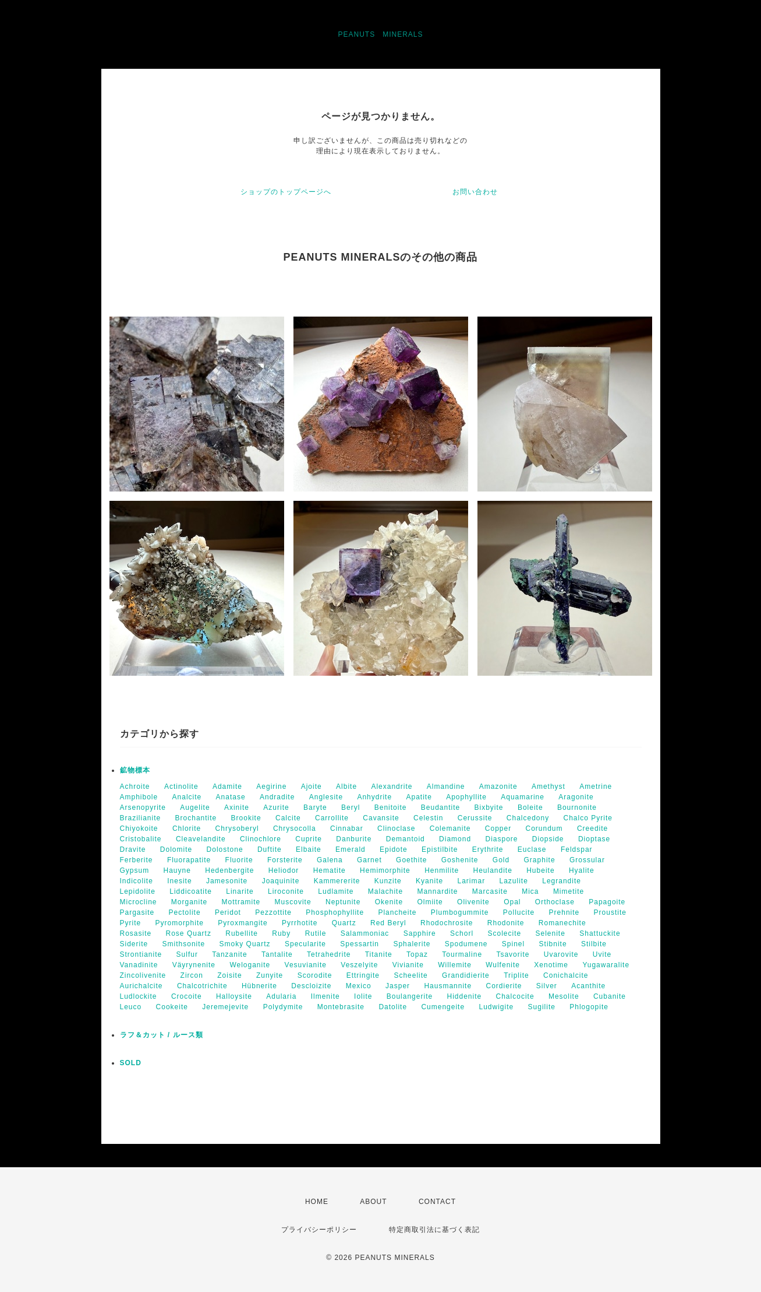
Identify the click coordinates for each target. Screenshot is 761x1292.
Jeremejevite (225, 1007)
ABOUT (373, 1202)
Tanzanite (229, 954)
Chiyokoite (139, 828)
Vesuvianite (306, 965)
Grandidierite (466, 975)
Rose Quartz (188, 933)
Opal (512, 902)
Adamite (227, 786)
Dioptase (594, 839)
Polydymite (283, 1007)
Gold (501, 860)
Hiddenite (464, 996)
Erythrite (488, 849)
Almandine (446, 786)
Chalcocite (515, 996)
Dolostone (225, 849)
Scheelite (410, 975)
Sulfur (187, 954)
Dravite (133, 849)
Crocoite (186, 996)
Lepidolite (137, 891)
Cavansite (381, 818)
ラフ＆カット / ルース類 (161, 1035)
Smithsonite (184, 944)
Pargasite (137, 912)
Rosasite (136, 933)
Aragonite (575, 797)
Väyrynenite (193, 965)
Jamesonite (226, 881)
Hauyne (177, 870)
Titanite (378, 954)
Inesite (179, 881)
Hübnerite (259, 986)
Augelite (195, 807)
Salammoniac (365, 933)
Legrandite (561, 881)
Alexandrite (391, 786)
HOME (316, 1202)
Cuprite (308, 839)
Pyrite (130, 923)
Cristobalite (141, 839)
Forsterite (285, 860)
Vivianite (408, 965)
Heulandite (492, 870)
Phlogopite (588, 1007)
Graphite (539, 860)
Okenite (389, 902)
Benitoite (390, 807)
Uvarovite (561, 954)
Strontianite (141, 954)
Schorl (461, 933)
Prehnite (564, 912)
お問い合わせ (475, 192)
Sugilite (541, 1007)
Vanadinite (139, 965)
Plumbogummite (460, 912)
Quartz (344, 923)
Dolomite (176, 849)
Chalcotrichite (202, 986)
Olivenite (473, 902)
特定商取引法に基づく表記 (434, 1230)
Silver (546, 986)
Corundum (544, 828)
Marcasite (490, 891)
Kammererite (337, 881)
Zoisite (229, 975)
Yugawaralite (605, 965)
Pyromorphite (179, 923)
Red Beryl (388, 923)
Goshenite (460, 860)
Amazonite (498, 786)
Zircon (191, 975)
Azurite (276, 807)
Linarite (239, 891)
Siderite (134, 944)
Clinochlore (260, 839)
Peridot (228, 912)
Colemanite (450, 828)
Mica (530, 891)
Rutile (316, 933)
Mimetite (568, 891)
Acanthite (588, 986)
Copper (498, 828)
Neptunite (342, 902)
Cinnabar (346, 828)
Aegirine (271, 786)
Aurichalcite (141, 986)
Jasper (397, 986)
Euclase (532, 849)
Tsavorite (512, 954)
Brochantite (196, 818)
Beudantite (440, 807)
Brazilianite (140, 818)
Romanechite (562, 923)
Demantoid (405, 839)
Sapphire (419, 933)
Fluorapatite (189, 860)
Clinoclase (396, 828)
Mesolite (563, 996)
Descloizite (311, 986)
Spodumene (466, 944)
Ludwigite (496, 1007)
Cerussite (475, 818)
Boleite (530, 807)
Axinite (236, 807)
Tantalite (277, 954)
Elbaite (308, 849)
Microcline (138, 902)
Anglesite (326, 797)
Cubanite (609, 996)
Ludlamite (335, 891)
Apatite (418, 797)
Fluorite (239, 860)
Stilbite (594, 944)
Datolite (392, 1007)
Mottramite (241, 902)
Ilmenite (325, 996)
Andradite (277, 797)
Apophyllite (466, 797)
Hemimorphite (385, 870)
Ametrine (595, 786)
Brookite (246, 818)
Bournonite (577, 807)
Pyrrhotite (299, 923)
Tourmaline (462, 954)
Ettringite (363, 975)
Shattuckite (599, 933)
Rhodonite (506, 923)
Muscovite (293, 902)
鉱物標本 (135, 770)
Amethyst (548, 786)
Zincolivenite (143, 975)
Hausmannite (448, 986)
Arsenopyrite (143, 807)
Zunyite (269, 975)
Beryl (350, 807)
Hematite (329, 870)
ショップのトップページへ (285, 192)
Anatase (231, 797)
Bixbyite (489, 807)
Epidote (394, 849)
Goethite (411, 860)
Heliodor (283, 870)
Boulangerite (410, 996)
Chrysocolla (294, 828)
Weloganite (249, 965)
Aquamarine (522, 797)
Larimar (471, 881)
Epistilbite (440, 849)
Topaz (417, 954)
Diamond (455, 839)
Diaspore (501, 839)
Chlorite (186, 828)
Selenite (550, 933)
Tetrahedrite (329, 954)
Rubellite (241, 933)
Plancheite (397, 912)
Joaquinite (281, 881)
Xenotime (551, 965)
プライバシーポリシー (319, 1230)
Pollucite (519, 912)
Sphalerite (411, 944)
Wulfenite (503, 965)
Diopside (548, 839)
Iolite (363, 996)
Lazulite (514, 881)
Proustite (610, 912)
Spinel (513, 944)
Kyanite (429, 881)
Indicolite (136, 881)
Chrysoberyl (237, 828)
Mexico (358, 986)
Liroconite (286, 891)
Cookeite (172, 1007)
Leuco (131, 1007)
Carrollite (332, 818)
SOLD (130, 1063)
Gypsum (135, 870)
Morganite (189, 902)
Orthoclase (555, 902)
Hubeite (540, 870)
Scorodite (315, 975)
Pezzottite (273, 912)
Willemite (455, 965)
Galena (330, 860)
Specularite (305, 944)
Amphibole (139, 797)
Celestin (428, 818)
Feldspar (577, 849)
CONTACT (437, 1202)
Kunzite (388, 881)
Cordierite (504, 986)
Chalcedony (528, 818)
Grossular (587, 860)
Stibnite (553, 944)
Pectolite (185, 912)
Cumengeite (443, 1007)
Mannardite (437, 891)
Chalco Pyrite (588, 818)
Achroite (135, 786)
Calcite (288, 818)
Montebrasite (340, 1007)
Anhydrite (374, 797)
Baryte (315, 807)
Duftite (269, 849)
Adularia (281, 996)
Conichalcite (565, 975)
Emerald (350, 849)
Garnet (369, 860)
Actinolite (181, 786)
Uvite (602, 954)
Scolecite (504, 933)
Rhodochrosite (446, 923)
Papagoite (607, 902)
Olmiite (430, 902)
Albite (346, 786)
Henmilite (441, 870)
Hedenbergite (229, 870)
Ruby (281, 933)
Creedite (592, 828)
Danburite (353, 839)
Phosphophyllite (335, 912)
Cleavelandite (201, 839)
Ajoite (311, 786)
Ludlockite (138, 996)
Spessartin (359, 944)
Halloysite (234, 996)
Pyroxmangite (242, 923)
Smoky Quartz (245, 944)
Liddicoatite (190, 891)
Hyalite (581, 870)
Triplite (516, 975)
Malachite (385, 891)
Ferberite (136, 860)
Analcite (187, 797)
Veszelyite (359, 965)
